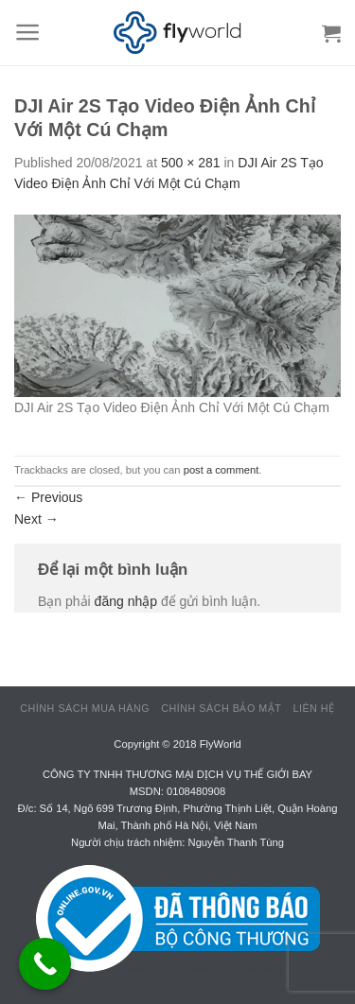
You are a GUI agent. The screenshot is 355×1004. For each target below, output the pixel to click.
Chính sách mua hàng (85, 708)
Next (36, 519)
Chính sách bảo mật (221, 708)
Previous (48, 497)
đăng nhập (126, 601)
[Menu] (28, 32)
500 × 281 (191, 162)
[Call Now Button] (45, 964)
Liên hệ (313, 708)
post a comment (221, 470)
